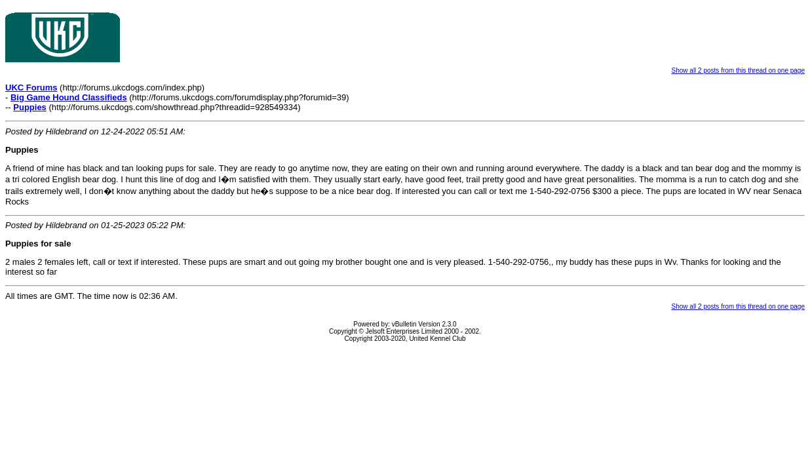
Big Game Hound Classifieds (68, 97)
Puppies (30, 107)
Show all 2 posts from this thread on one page (738, 70)
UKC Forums (31, 87)
